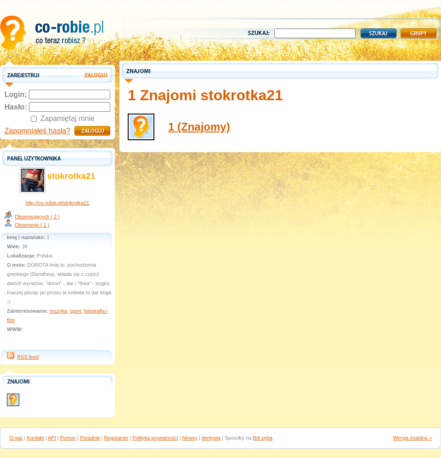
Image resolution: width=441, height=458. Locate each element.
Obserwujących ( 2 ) (37, 216)
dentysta (211, 438)
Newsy (190, 438)
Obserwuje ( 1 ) (32, 225)
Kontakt (35, 438)
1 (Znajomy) (199, 126)
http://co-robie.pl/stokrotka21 (58, 203)
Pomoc (68, 438)
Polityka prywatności (155, 438)
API (52, 438)
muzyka (58, 311)
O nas (16, 438)
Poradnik (90, 438)
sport (75, 311)
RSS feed (28, 357)
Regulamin (116, 438)
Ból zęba (262, 438)
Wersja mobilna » (412, 438)
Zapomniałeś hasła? (37, 131)
